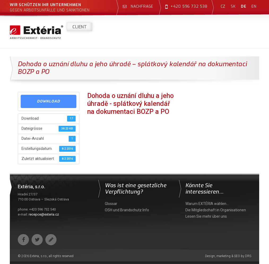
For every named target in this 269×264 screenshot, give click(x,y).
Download (48, 101)
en (254, 6)
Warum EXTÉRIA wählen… (207, 204)
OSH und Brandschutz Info (127, 210)
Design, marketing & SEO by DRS (228, 256)
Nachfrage (138, 6)
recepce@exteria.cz (44, 214)
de (243, 6)
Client (79, 27)
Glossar (111, 204)
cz (223, 6)
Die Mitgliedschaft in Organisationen (215, 210)
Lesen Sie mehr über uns (206, 216)
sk (233, 6)
